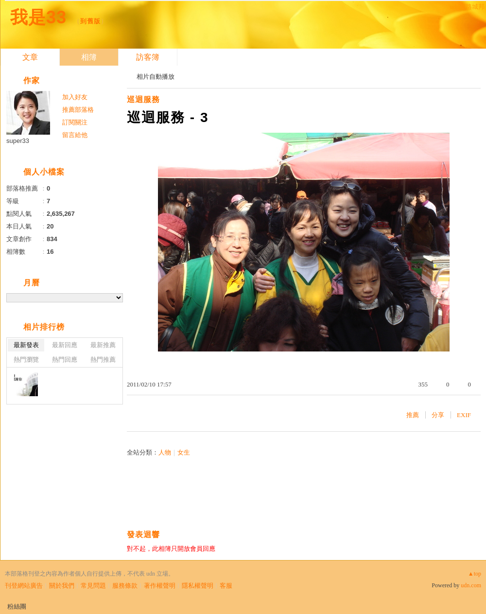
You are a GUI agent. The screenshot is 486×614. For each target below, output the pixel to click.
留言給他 (74, 135)
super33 (17, 140)
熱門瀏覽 (26, 359)
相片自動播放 (155, 76)
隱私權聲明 (197, 585)
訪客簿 (147, 57)
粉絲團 (16, 606)
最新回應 (64, 345)
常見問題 (93, 585)
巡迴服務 (143, 99)
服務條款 (125, 585)
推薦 (412, 415)
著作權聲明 (159, 585)
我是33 (38, 17)
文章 (30, 57)
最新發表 (26, 345)
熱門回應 (64, 359)
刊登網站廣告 (24, 585)
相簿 (89, 57)
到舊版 (90, 21)
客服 (226, 585)
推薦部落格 (78, 109)
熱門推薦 (103, 359)
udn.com (471, 585)
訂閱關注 (74, 122)
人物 (164, 452)
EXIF (464, 415)
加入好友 (74, 97)
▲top (474, 573)
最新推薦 (103, 345)
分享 (438, 415)
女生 (183, 452)
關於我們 (61, 585)
